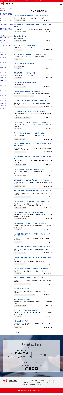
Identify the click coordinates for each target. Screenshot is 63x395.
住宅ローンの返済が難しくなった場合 (24, 64)
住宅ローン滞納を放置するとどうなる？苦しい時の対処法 (29, 133)
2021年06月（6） (3, 108)
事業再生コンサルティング (28, 382)
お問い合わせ (44, 355)
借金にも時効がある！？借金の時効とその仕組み (6, 25)
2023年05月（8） (3, 65)
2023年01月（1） (3, 72)
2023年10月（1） (3, 59)
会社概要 (25, 384)
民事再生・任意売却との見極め (22, 299)
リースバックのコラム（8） (5, 45)
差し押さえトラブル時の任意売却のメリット (25, 310)
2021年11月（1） (3, 100)
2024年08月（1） (3, 57)
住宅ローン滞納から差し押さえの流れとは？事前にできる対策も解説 (32, 201)
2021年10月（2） (3, 103)
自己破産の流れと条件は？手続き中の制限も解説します (28, 91)
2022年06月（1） (3, 88)
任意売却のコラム (18, 20)
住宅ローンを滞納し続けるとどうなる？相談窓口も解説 (28, 212)
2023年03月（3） (3, 67)
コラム (53, 382)
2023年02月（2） (3, 70)
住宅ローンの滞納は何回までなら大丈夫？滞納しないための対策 (6, 14)
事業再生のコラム (25, 96)
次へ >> (19, 332)
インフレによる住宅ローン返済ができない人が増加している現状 (30, 54)
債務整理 (24, 20)
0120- (19, 352)
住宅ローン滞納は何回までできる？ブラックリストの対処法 (29, 111)
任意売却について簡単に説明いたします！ (25, 82)
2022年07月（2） (3, 85)
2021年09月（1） (3, 105)
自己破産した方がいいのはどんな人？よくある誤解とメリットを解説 (32, 247)
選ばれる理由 (43, 380)
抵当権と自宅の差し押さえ (21, 321)
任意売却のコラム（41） (4, 37)
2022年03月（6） (3, 90)
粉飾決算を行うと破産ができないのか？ (6, 21)
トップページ (26, 380)
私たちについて (34, 380)
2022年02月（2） (3, 93)
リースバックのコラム (34, 106)
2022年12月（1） (3, 75)
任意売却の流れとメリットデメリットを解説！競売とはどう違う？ (31, 223)
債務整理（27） (3, 48)
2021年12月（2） (3, 98)
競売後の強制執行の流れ (20, 36)
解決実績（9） (2, 40)
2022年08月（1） (3, 82)
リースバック (52, 380)
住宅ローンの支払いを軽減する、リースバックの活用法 (28, 278)
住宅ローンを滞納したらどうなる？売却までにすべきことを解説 (31, 268)
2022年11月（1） (3, 77)
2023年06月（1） (3, 62)
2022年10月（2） (3, 80)
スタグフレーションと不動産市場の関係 (24, 45)
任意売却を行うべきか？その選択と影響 (24, 73)
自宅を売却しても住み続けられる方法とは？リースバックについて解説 (32, 191)
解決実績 (39, 382)
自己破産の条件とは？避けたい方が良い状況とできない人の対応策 (31, 180)
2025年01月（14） (3, 54)
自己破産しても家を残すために (22, 288)
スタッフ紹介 (46, 382)
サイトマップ (41, 384)
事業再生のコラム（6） (4, 42)
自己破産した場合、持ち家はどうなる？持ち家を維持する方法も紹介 (32, 101)
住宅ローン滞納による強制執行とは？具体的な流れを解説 (29, 169)
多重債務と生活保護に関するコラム (6, 17)
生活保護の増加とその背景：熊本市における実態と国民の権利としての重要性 (6, 30)
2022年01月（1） (3, 95)
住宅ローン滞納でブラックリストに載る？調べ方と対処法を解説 (31, 122)
